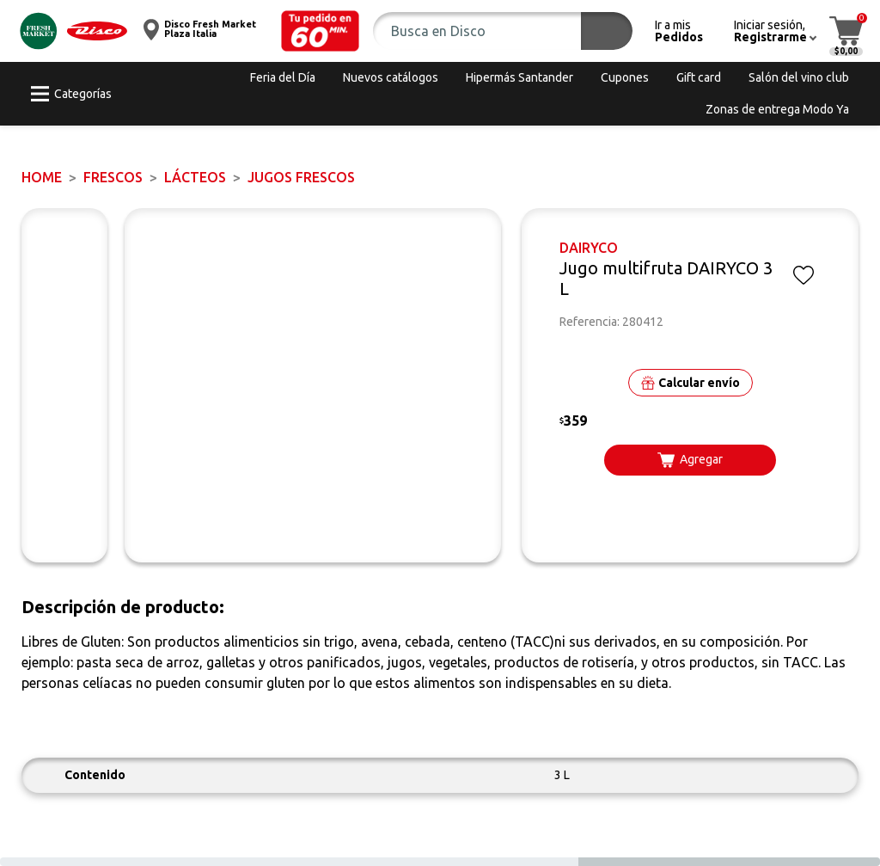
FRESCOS (113, 177)
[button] (320, 31)
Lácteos (195, 177)
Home (41, 177)
